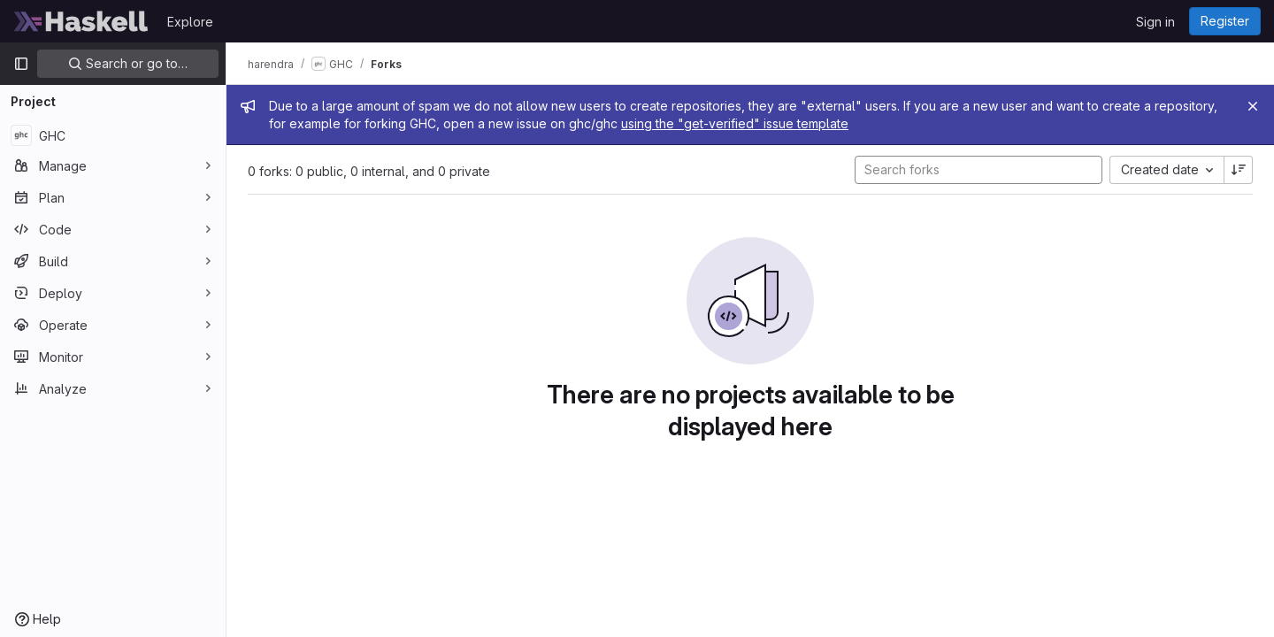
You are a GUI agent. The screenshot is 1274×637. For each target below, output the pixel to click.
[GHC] (113, 135)
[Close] (1252, 106)
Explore (190, 21)
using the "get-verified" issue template (734, 123)
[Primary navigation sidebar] (21, 64)
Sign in (1155, 21)
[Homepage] (81, 21)
